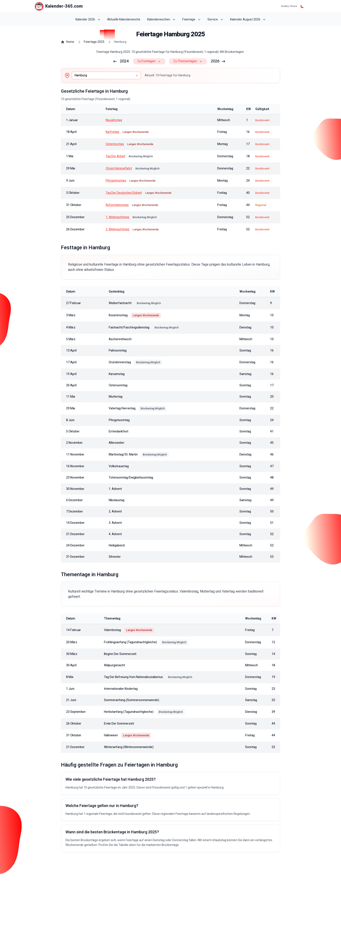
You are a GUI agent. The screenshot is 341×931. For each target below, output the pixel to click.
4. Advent (115, 534)
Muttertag (115, 397)
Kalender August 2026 (248, 19)
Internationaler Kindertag (121, 689)
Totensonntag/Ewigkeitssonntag (131, 478)
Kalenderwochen (161, 19)
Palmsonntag (118, 350)
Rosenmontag (118, 315)
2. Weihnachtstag (117, 229)
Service (215, 19)
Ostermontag (115, 144)
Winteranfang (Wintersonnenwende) (129, 747)
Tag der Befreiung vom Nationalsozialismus (133, 677)
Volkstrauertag (119, 466)
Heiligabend (117, 545)
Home (67, 42)
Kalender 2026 (87, 19)
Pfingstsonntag (119, 420)
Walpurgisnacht (114, 665)
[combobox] (106, 75)
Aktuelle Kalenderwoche (123, 19)
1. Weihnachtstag (117, 217)
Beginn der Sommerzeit (120, 654)
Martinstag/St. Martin (123, 454)
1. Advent (115, 489)
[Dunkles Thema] (302, 6)
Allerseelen (116, 443)
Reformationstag (117, 205)
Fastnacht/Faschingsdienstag (129, 327)
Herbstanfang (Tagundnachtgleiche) (129, 712)
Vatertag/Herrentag (122, 408)
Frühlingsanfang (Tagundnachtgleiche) (130, 642)
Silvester (115, 557)
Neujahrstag (114, 120)
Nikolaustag (116, 500)
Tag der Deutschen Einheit (124, 193)
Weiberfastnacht (120, 303)
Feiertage (191, 19)
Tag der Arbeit (115, 156)
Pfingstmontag (116, 181)
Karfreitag (112, 132)
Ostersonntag (118, 385)
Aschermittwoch (120, 339)
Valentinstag (112, 630)
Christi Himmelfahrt (119, 168)
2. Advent (115, 511)
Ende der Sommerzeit (119, 724)
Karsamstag (117, 374)
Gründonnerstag (120, 362)
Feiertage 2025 (94, 42)
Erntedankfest (118, 431)
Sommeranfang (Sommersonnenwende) (131, 700)
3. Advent (115, 523)
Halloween (111, 735)
